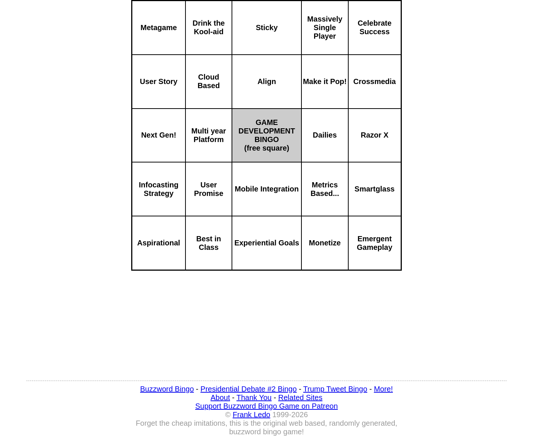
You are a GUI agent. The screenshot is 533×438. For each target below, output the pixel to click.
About (220, 397)
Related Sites (300, 397)
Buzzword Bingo (167, 389)
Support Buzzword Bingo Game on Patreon (266, 406)
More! (383, 389)
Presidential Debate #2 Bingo (248, 389)
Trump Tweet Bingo (335, 389)
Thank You (254, 397)
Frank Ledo (251, 414)
